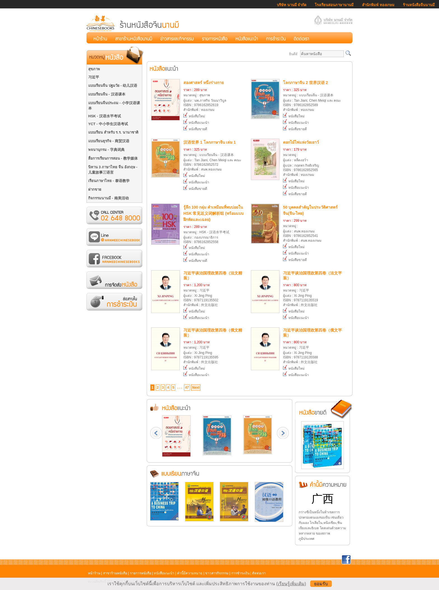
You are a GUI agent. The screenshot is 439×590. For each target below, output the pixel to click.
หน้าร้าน (94, 573)
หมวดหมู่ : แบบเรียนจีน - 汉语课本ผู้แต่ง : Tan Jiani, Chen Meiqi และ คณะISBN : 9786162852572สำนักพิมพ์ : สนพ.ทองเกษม (214, 155)
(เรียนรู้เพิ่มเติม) (291, 583)
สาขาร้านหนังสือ (115, 573)
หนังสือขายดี (195, 129)
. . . (179, 387)
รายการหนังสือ (140, 573)
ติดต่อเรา (259, 573)
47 (187, 388)
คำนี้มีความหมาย (189, 573)
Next (195, 388)
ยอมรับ (321, 583)
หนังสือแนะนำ (196, 123)
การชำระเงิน (240, 573)
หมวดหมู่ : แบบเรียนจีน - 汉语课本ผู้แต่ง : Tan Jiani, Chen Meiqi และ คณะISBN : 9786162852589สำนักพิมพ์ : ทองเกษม (313, 96)
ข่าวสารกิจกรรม (216, 573)
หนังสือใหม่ (194, 116)
